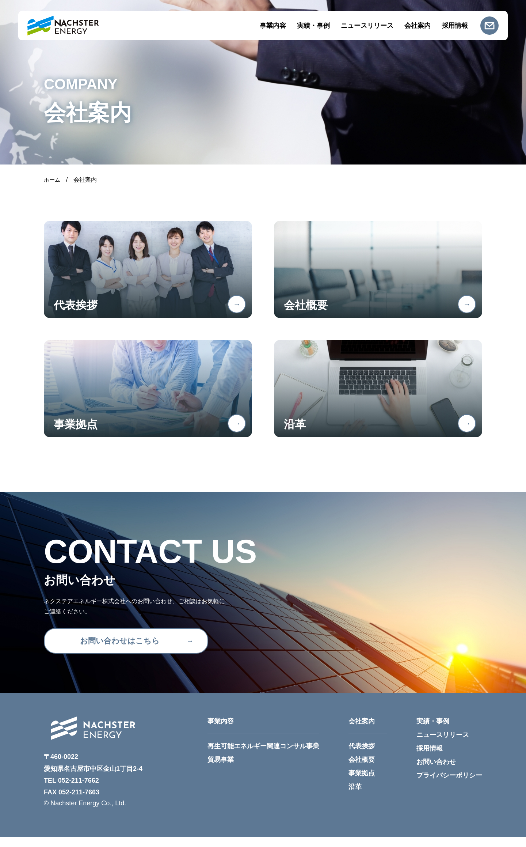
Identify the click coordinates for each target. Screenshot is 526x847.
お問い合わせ (436, 772)
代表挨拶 (361, 756)
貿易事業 (220, 770)
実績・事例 (313, 25)
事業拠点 (361, 783)
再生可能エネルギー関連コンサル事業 (263, 756)
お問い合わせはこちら (118, 651)
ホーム (52, 180)
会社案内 (417, 25)
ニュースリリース (367, 25)
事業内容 (273, 25)
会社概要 (361, 770)
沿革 (355, 797)
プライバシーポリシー (449, 785)
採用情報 (455, 25)
